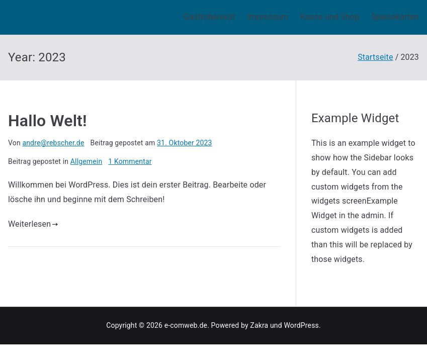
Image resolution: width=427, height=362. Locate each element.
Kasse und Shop (329, 17)
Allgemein (86, 161)
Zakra (259, 325)
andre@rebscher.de (53, 143)
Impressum (267, 17)
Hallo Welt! (47, 120)
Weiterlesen (33, 224)
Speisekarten (395, 17)
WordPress (301, 325)
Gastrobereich (209, 17)
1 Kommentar (129, 161)
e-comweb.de (185, 325)
